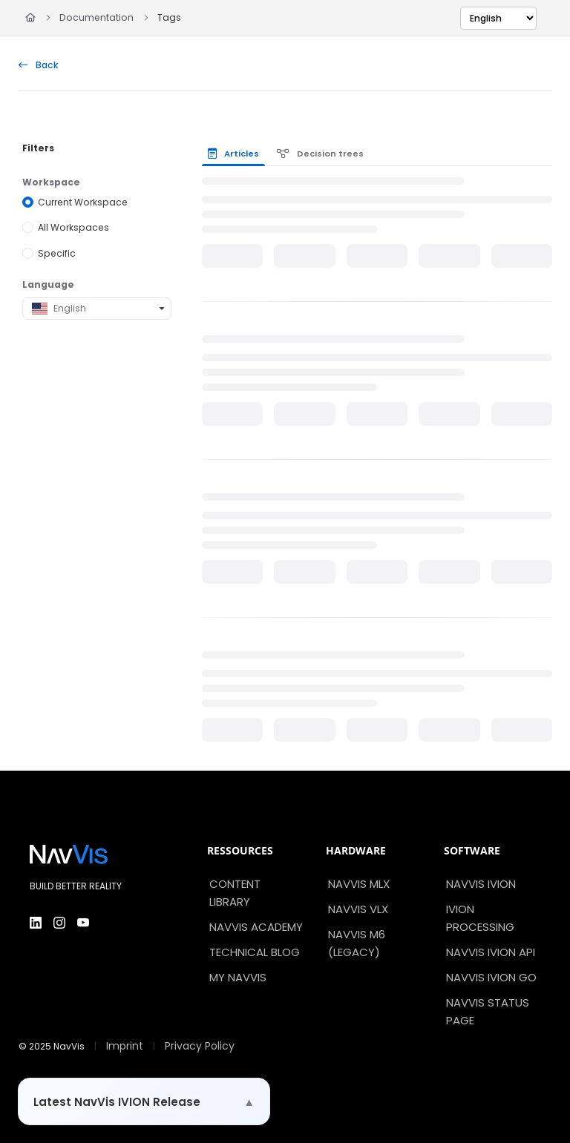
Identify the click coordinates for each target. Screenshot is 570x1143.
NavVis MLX (359, 884)
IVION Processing (480, 918)
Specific (57, 253)
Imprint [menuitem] (124, 1045)
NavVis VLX (358, 909)
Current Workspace (83, 202)
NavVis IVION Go (491, 977)
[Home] (30, 17)
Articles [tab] (234, 153)
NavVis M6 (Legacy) (356, 943)
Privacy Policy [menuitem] (200, 1045)
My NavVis (237, 977)
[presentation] (237, 153)
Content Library (235, 892)
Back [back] (39, 65)
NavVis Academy (256, 927)
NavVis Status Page (487, 1011)
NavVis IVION (481, 884)
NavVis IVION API (490, 952)
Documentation (96, 17)
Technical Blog (254, 952)
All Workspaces (73, 227)
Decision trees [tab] (320, 153)
